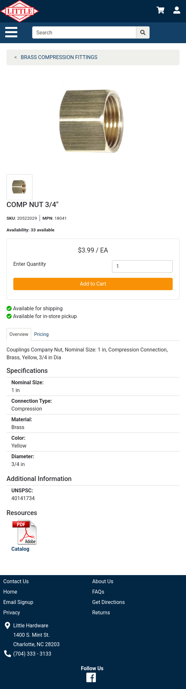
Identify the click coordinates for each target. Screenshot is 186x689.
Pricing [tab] (41, 334)
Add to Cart (93, 284)
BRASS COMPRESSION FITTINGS (59, 57)
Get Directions (108, 602)
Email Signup (18, 602)
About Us (102, 581)
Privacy (11, 612)
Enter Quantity (29, 264)
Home (10, 592)
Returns (101, 612)
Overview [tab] (18, 334)
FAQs (98, 592)
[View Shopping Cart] (160, 11)
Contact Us (16, 581)
